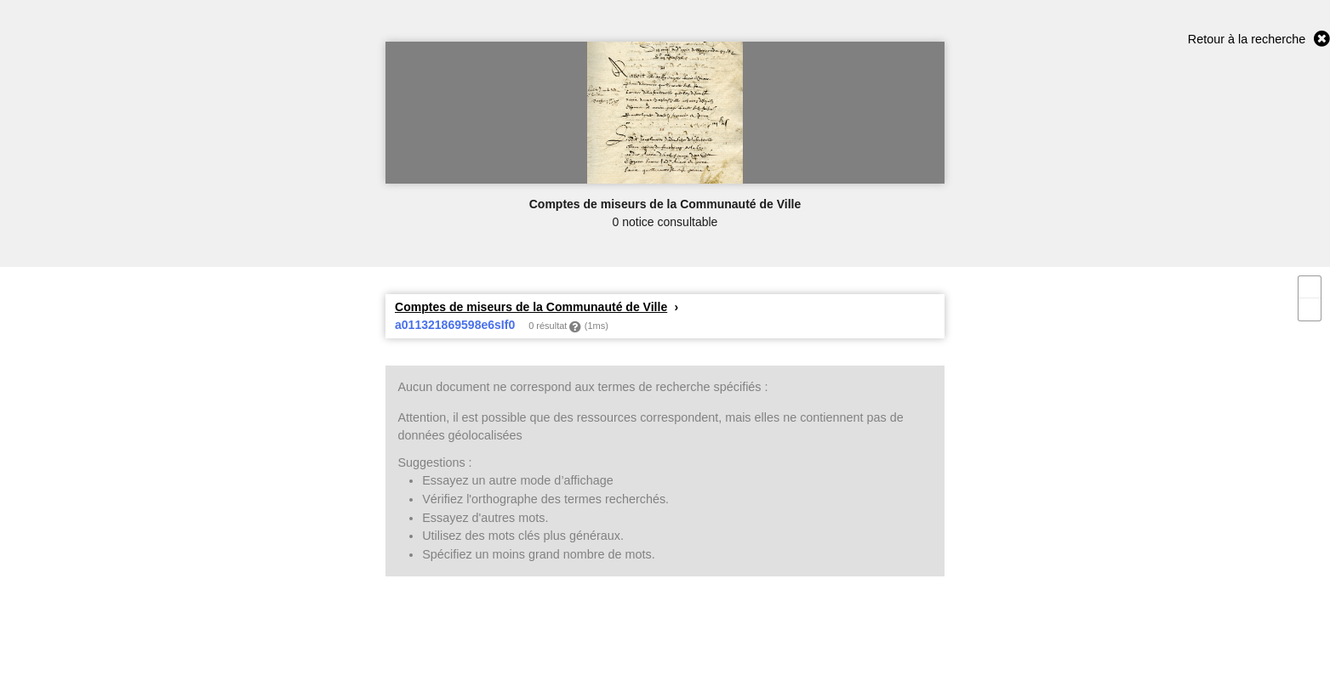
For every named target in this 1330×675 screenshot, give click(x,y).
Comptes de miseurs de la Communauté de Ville (531, 307)
